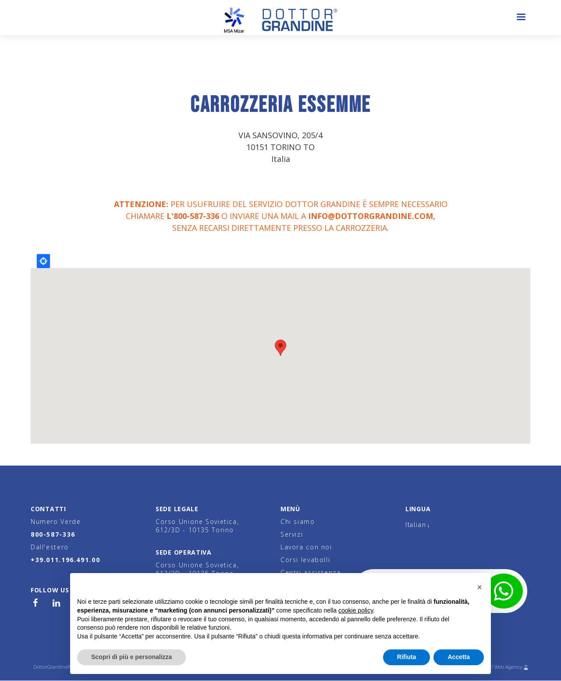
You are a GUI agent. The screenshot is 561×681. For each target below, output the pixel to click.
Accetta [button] (458, 656)
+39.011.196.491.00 (65, 560)
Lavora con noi (306, 547)
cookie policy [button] (355, 610)
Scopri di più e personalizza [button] (131, 656)
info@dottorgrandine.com (370, 216)
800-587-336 (53, 534)
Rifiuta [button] (406, 656)
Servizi (291, 534)
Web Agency (509, 667)
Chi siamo (297, 521)
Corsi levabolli (305, 560)
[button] (479, 587)
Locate (43, 261)
